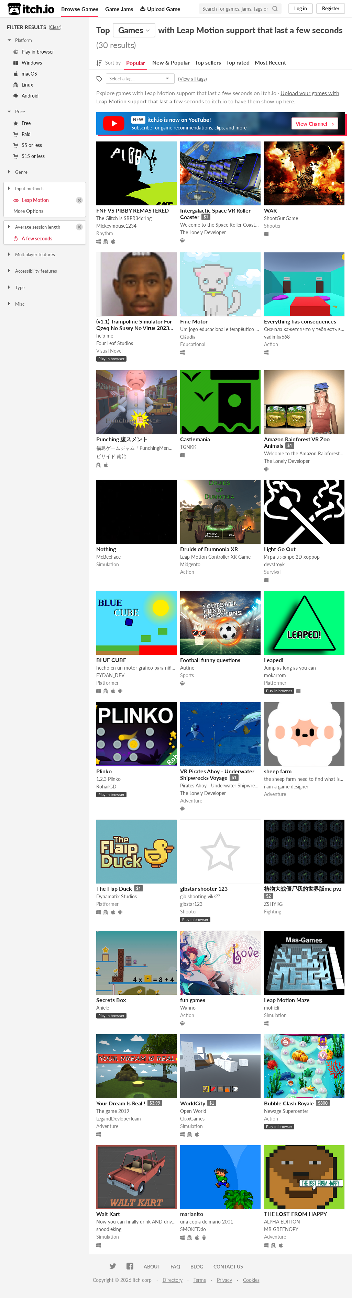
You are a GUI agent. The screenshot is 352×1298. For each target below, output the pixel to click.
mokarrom (275, 675)
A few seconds (32, 238)
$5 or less (27, 145)
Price (16, 111)
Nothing (106, 549)
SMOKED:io (193, 1229)
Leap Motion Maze (287, 1000)
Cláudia (188, 337)
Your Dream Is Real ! (120, 1103)
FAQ (175, 1266)
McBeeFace (108, 557)
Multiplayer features (31, 254)
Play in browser (33, 52)
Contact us (228, 1266)
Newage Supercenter (286, 1111)
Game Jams (119, 8)
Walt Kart (108, 1213)
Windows (27, 63)
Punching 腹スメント (122, 439)
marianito (191, 1213)
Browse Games (79, 8)
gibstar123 (191, 904)
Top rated (238, 62)
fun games (192, 1000)
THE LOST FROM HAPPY (295, 1213)
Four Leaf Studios (114, 343)
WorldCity (192, 1103)
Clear (55, 27)
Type (16, 287)
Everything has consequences (300, 321)
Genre (17, 172)
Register (330, 8)
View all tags (192, 79)
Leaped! (274, 660)
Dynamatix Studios (116, 896)
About (152, 1266)
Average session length (33, 227)
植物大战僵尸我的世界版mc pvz (302, 888)
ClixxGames (192, 1118)
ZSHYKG (273, 904)
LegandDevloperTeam (118, 1118)
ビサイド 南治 (111, 456)
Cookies (251, 1280)
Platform (19, 40)
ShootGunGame (281, 218)
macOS (25, 74)
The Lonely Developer (203, 232)
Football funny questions (210, 660)
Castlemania (195, 439)
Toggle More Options (45, 211)
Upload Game (160, 8)
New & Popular (171, 62)
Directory (173, 1280)
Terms (200, 1280)
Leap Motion (31, 200)
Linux (23, 85)
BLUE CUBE (111, 660)
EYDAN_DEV (110, 675)
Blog (196, 1266)
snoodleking (108, 1229)
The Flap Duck (114, 888)
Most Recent (270, 62)
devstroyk (274, 564)
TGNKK (188, 447)
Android (25, 96)
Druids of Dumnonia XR (209, 549)
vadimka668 (277, 337)
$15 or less (29, 156)
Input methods (25, 188)
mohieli (271, 1008)
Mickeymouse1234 (116, 226)
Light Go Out (280, 549)
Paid (22, 134)
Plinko (104, 771)
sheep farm (278, 771)
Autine (187, 668)
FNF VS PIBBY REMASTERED (132, 210)
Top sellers (208, 62)
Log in (300, 8)
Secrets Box (111, 1000)
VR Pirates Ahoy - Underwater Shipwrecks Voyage (217, 774)
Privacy (224, 1280)
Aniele (102, 1008)
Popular (135, 62)
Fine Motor (194, 321)
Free (22, 123)
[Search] (275, 8)
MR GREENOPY (281, 1229)
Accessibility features (32, 271)
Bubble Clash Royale (289, 1103)
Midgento (190, 564)
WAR (270, 210)
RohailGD (106, 786)
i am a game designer (286, 786)
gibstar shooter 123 (204, 888)
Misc (15, 304)
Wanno (188, 1008)
